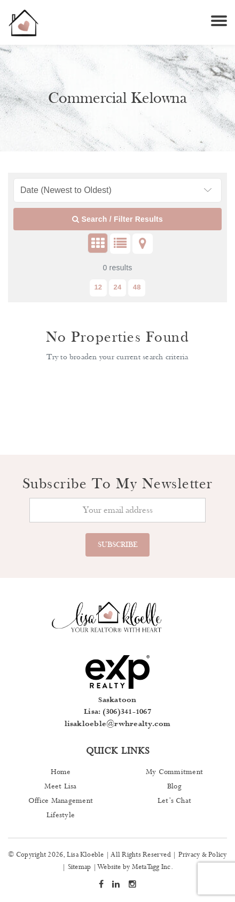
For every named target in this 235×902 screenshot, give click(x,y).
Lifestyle (60, 815)
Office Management (60, 801)
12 (98, 287)
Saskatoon (117, 700)
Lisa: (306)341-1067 (117, 711)
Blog (174, 786)
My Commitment (174, 772)
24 (118, 287)
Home (61, 772)
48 (137, 287)
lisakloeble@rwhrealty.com (118, 724)
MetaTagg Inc (151, 867)
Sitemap (79, 867)
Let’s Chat (174, 801)
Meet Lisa (60, 786)
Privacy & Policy (202, 854)
